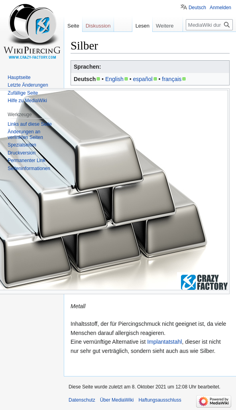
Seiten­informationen (29, 168)
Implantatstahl (164, 342)
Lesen (142, 26)
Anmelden (220, 7)
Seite (73, 26)
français (171, 79)
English (114, 79)
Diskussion (98, 26)
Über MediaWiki (117, 400)
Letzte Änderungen (28, 85)
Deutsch (197, 7)
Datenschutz (82, 400)
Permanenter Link (26, 160)
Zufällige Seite (23, 93)
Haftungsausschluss (159, 400)
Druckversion (21, 153)
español (143, 79)
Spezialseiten (22, 145)
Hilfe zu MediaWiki (27, 100)
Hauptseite (19, 77)
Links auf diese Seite (30, 124)
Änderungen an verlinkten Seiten (25, 134)
